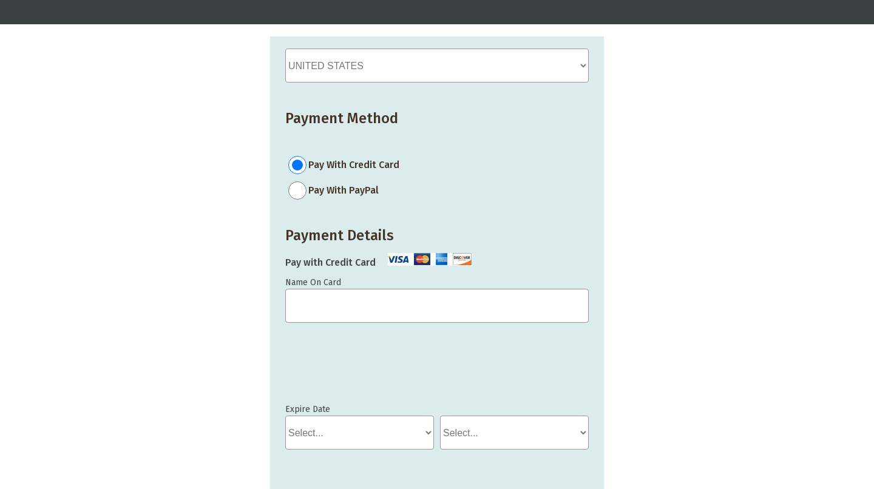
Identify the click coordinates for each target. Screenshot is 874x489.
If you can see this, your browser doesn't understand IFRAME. (340, 369)
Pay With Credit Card (353, 164)
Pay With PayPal (343, 190)
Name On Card (313, 282)
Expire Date (307, 409)
